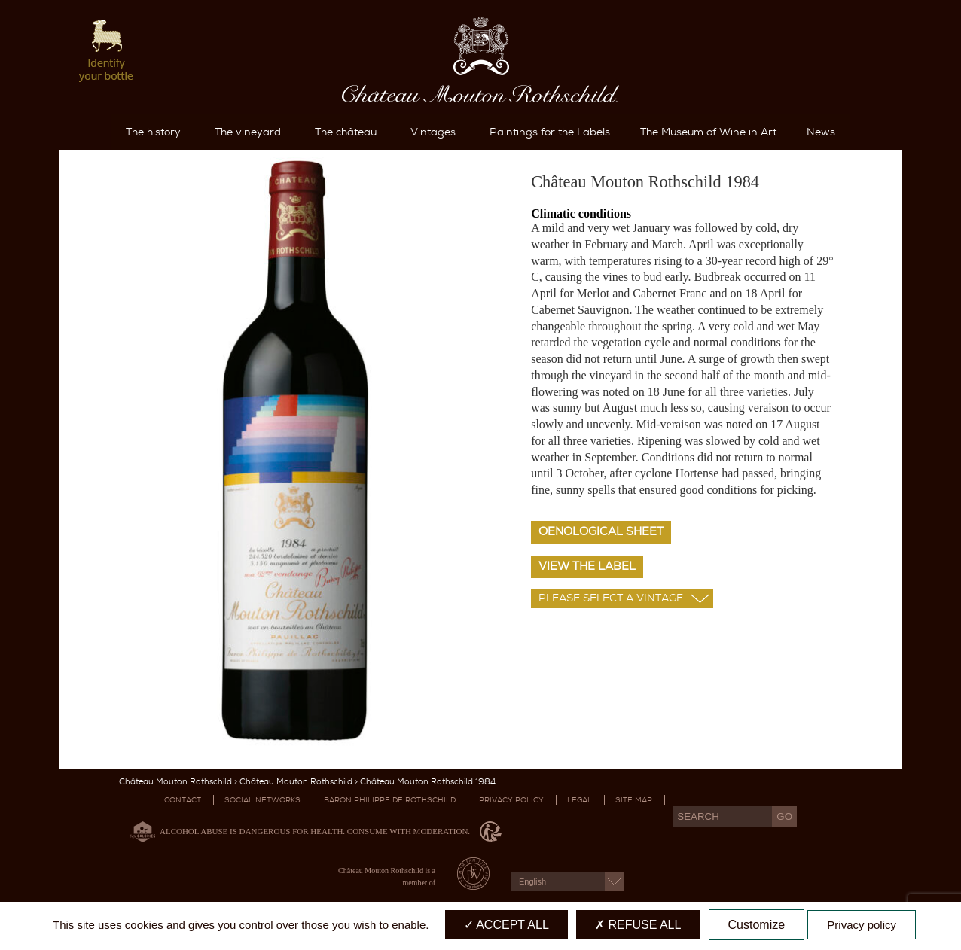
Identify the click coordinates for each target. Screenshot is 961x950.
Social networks (262, 800)
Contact (182, 800)
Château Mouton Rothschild (175, 781)
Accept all (506, 924)
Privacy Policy (511, 800)
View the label (587, 566)
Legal (579, 800)
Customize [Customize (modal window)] (757, 924)
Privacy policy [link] (861, 924)
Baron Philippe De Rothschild (390, 800)
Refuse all (638, 924)
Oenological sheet (601, 531)
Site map (633, 800)
